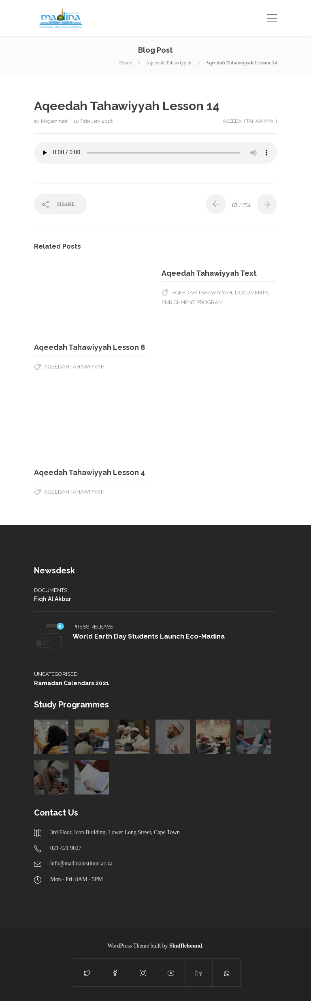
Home (125, 63)
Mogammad (54, 121)
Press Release (92, 627)
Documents (251, 293)
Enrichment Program (192, 302)
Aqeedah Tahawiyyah (169, 63)
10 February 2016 (93, 121)
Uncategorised (56, 674)
